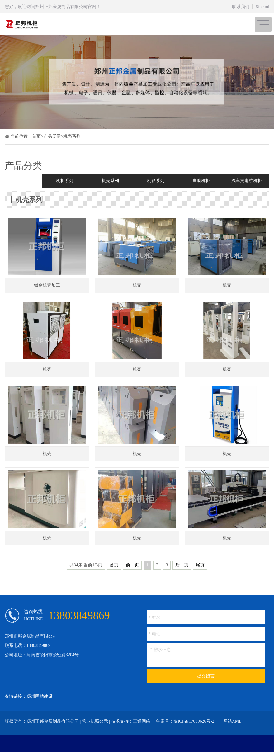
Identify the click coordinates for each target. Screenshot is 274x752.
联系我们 (240, 6)
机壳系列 (72, 136)
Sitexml (262, 6)
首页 (36, 136)
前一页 (132, 565)
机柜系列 (64, 180)
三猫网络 (141, 721)
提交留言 (206, 676)
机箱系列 (155, 180)
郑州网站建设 (39, 696)
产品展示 (52, 136)
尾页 (200, 565)
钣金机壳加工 (47, 285)
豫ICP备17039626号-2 (193, 721)
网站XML (232, 721)
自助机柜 (201, 180)
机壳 (137, 285)
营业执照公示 (95, 721)
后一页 (181, 565)
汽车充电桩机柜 (246, 180)
